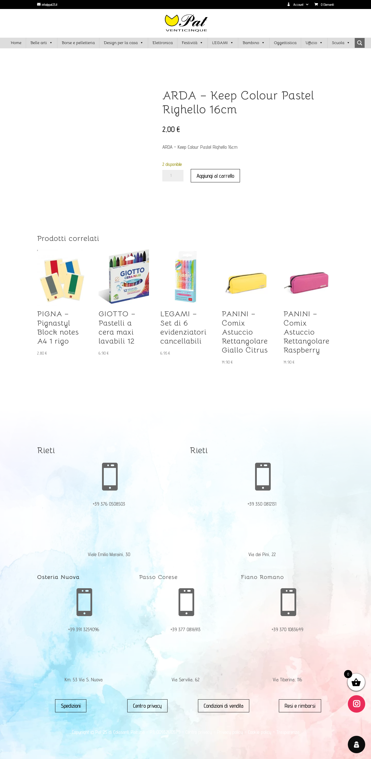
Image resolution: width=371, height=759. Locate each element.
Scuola (341, 42)
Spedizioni (71, 705)
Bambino (254, 42)
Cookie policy (259, 732)
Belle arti (41, 42)
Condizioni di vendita (223, 705)
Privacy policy (230, 732)
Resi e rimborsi (300, 705)
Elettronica (162, 42)
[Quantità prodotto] (172, 175)
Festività (192, 42)
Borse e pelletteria (78, 42)
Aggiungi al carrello (215, 176)
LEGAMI (223, 42)
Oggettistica (285, 42)
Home (16, 42)
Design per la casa (123, 42)
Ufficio (314, 42)
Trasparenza (288, 732)
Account (295, 5)
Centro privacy (147, 705)
